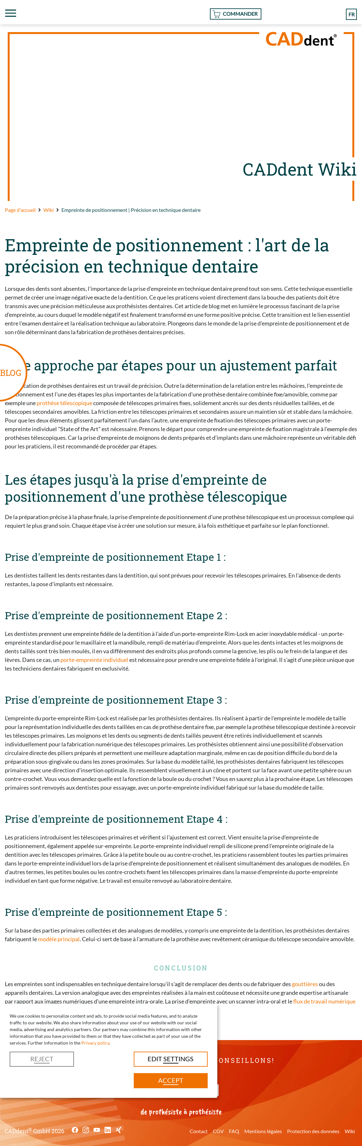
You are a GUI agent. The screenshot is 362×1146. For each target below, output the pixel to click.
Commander (240, 14)
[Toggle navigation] (10, 13)
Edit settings (171, 1059)
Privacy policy (95, 1043)
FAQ (234, 1131)
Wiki (350, 1131)
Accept (170, 1080)
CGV (218, 1131)
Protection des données (313, 1131)
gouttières (305, 983)
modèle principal (59, 938)
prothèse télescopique (64, 402)
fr (351, 14)
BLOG (10, 372)
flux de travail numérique (324, 1001)
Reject (41, 1059)
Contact (199, 1131)
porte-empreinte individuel (94, 659)
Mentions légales (263, 1131)
